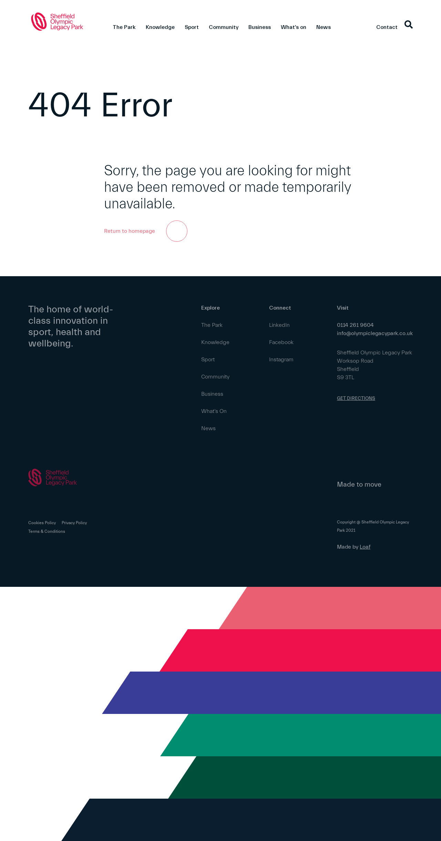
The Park (124, 27)
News (323, 27)
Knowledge (160, 27)
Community (223, 27)
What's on (293, 27)
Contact (387, 27)
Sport (192, 27)
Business (259, 27)
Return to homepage (145, 231)
